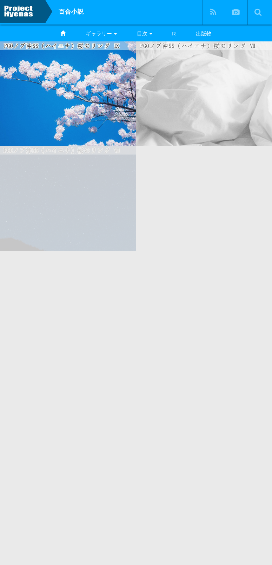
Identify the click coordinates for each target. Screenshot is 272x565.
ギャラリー (101, 33)
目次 (144, 33)
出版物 (204, 33)
